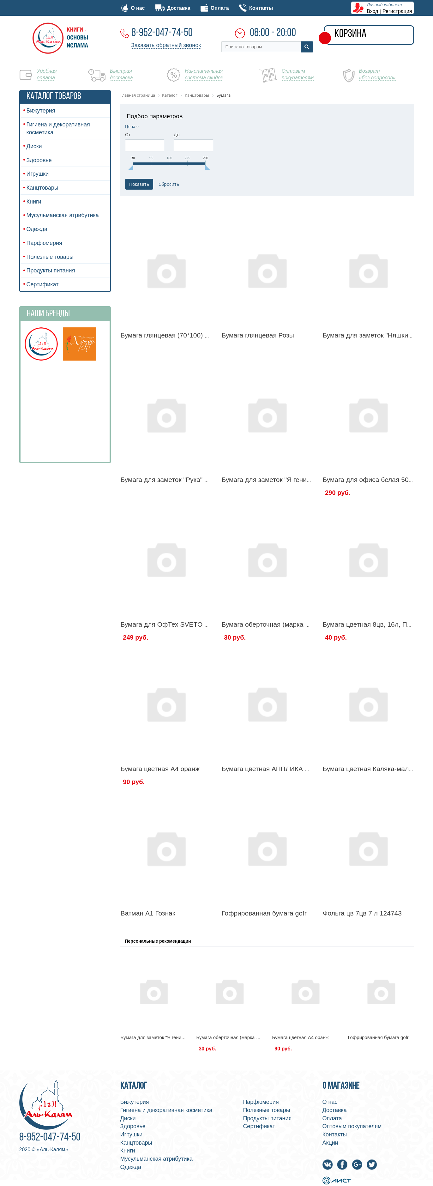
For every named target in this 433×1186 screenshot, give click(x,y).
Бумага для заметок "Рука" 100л (170, 479)
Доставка (172, 8)
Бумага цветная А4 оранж (160, 768)
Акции (330, 1143)
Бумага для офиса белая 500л (369, 479)
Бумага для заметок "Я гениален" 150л (280, 479)
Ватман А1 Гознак (148, 913)
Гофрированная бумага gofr (263, 913)
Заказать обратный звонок (166, 45)
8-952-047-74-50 (162, 33)
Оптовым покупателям (352, 1126)
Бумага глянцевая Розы (257, 335)
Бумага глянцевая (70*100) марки (172, 335)
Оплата (215, 8)
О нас (133, 8)
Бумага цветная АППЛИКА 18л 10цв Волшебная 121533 (307, 768)
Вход (372, 11)
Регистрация (397, 11)
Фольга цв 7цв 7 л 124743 (361, 913)
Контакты (256, 8)
